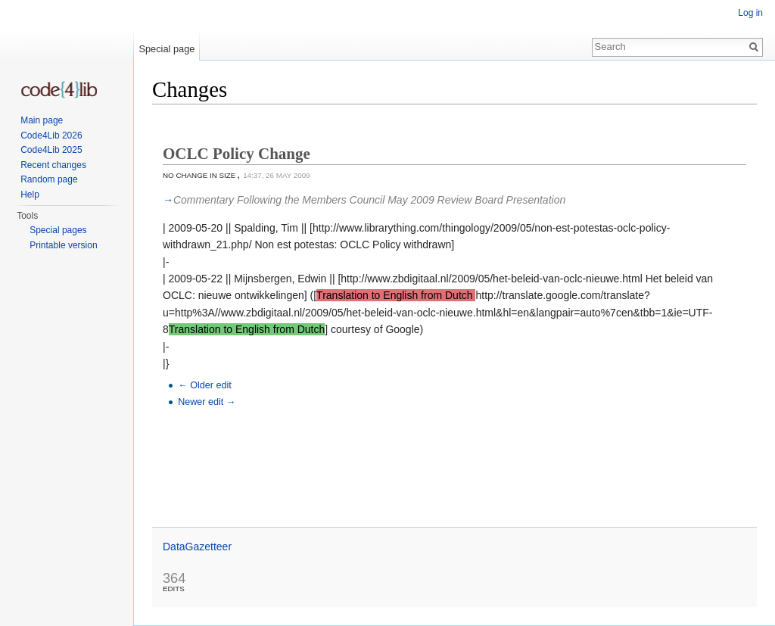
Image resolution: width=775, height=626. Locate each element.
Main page (41, 120)
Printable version (63, 245)
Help (29, 194)
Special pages (58, 230)
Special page (167, 49)
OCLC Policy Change (236, 154)
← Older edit (205, 385)
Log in (750, 13)
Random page (48, 179)
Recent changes (53, 165)
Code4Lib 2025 (51, 150)
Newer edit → (206, 402)
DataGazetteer (197, 546)
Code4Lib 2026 (51, 135)
